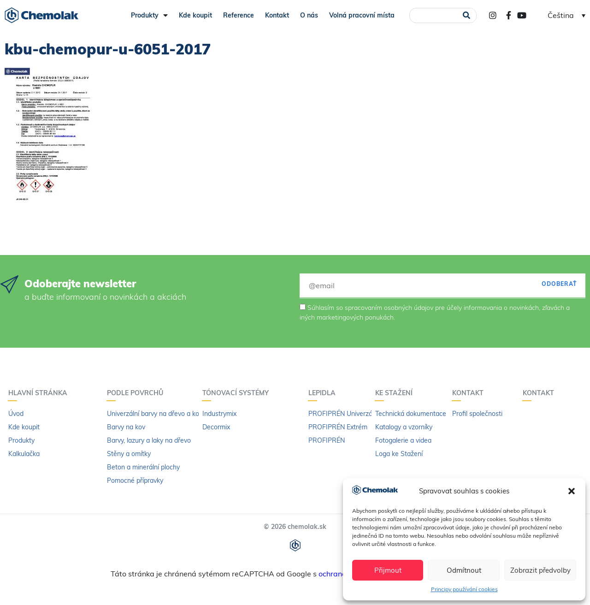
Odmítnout (464, 570)
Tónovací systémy (237, 392)
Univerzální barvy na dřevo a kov (154, 413)
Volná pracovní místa (362, 15)
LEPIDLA (324, 392)
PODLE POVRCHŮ (137, 392)
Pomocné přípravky (135, 480)
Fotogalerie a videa (403, 440)
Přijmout (387, 570)
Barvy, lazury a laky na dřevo (149, 440)
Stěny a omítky (129, 454)
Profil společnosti (477, 413)
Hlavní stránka (40, 392)
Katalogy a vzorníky (403, 427)
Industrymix (219, 413)
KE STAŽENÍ (396, 392)
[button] (571, 491)
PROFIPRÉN (326, 440)
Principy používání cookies (464, 589)
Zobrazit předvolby (540, 570)
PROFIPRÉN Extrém (337, 427)
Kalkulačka (24, 454)
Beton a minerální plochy (143, 467)
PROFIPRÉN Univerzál (341, 413)
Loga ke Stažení (399, 454)
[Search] (466, 15)
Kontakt (277, 15)
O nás (309, 15)
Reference (238, 15)
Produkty (149, 15)
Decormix (216, 427)
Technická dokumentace (410, 413)
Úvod (16, 413)
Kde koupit (195, 15)
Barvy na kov (126, 427)
